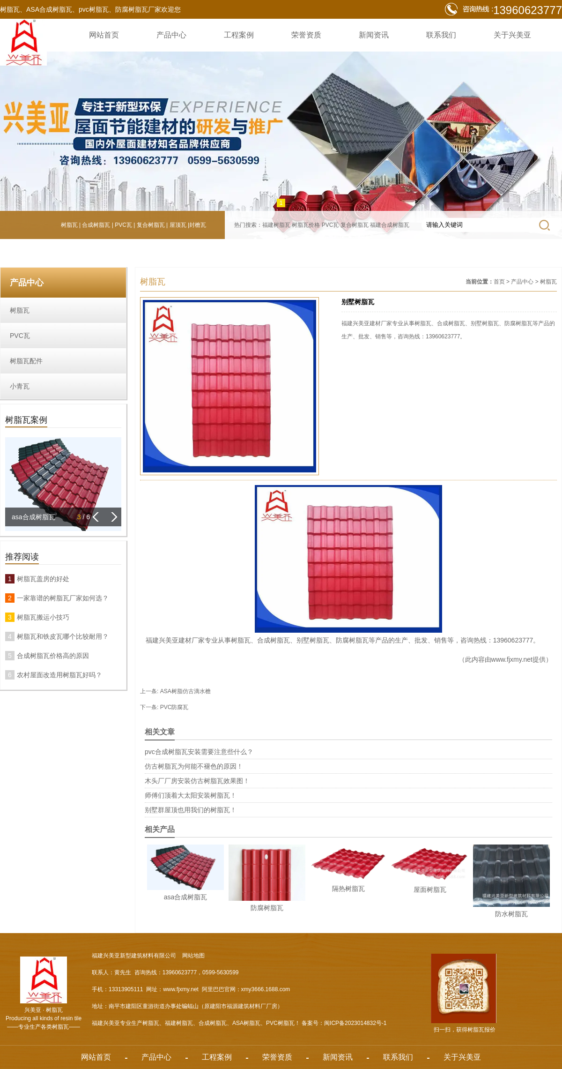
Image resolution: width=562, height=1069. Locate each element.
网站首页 (104, 35)
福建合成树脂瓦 (389, 225)
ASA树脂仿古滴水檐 (185, 691)
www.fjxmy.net (511, 659)
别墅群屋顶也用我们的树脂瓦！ (191, 810)
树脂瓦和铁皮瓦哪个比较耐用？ (63, 636)
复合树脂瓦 (151, 225)
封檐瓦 (197, 225)
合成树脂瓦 (96, 225)
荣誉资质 (306, 35)
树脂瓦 (69, 225)
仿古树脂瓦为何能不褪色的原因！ (194, 766)
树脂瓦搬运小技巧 (43, 617)
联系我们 (441, 35)
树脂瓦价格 (306, 225)
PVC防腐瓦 (174, 707)
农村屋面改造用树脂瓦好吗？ (59, 675)
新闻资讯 (374, 35)
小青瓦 (20, 386)
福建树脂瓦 (276, 225)
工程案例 (239, 35)
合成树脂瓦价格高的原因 (53, 655)
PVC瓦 (123, 225)
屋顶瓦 (178, 225)
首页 (499, 281)
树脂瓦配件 (26, 361)
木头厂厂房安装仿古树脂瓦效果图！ (197, 781)
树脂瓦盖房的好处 (43, 579)
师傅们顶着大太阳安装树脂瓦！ (191, 795)
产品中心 (171, 35)
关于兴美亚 (512, 35)
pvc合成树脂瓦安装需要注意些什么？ (199, 751)
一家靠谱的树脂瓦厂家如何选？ (63, 598)
